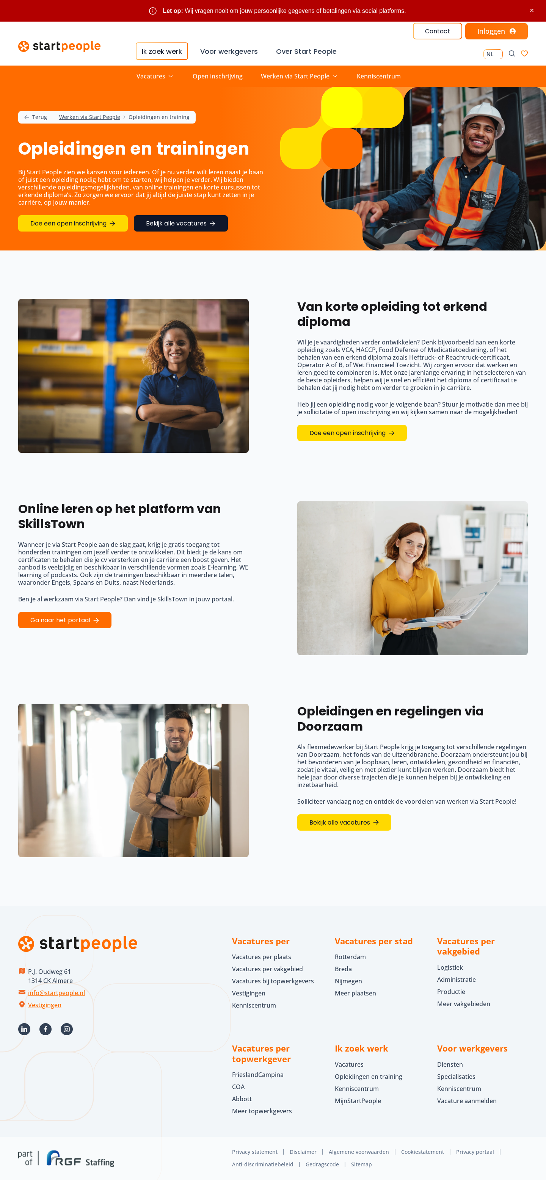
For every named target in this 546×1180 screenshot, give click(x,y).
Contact (437, 31)
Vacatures (349, 1064)
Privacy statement (255, 1151)
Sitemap (361, 1164)
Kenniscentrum (379, 76)
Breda (343, 969)
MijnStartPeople (358, 1101)
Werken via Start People (89, 117)
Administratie (456, 979)
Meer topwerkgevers (262, 1111)
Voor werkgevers (229, 51)
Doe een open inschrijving (347, 433)
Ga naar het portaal (60, 620)
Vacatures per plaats (261, 957)
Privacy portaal (475, 1151)
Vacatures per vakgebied (267, 969)
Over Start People (306, 51)
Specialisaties (456, 1076)
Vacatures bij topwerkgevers (273, 981)
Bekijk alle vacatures (339, 822)
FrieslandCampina (258, 1074)
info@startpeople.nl (56, 993)
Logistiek (450, 967)
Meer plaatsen (355, 993)
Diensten (450, 1064)
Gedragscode (322, 1164)
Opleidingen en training (368, 1076)
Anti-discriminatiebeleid (262, 1164)
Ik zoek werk (162, 51)
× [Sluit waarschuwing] (532, 10)
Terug (35, 117)
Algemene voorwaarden (359, 1151)
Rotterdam (350, 957)
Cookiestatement (422, 1151)
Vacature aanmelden (467, 1101)
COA (238, 1087)
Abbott (242, 1099)
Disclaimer (303, 1151)
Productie (451, 992)
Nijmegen (348, 981)
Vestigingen (44, 1005)
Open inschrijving (218, 76)
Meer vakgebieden (463, 1004)
